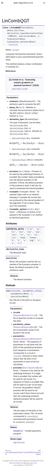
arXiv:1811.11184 (20, 89)
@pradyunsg (28, 463)
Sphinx (18, 463)
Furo (35, 463)
